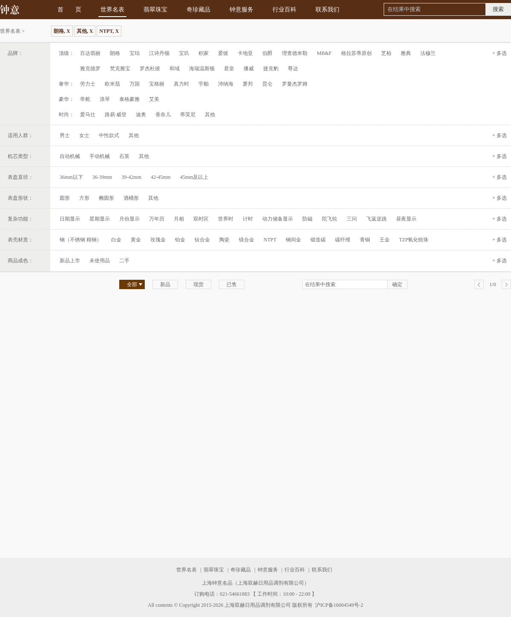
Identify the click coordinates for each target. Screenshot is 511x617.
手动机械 (99, 156)
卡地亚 (245, 53)
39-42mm (131, 177)
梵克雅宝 (120, 69)
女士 (84, 135)
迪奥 (141, 115)
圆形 (65, 198)
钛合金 (202, 240)
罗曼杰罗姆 (294, 84)
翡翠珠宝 (155, 9)
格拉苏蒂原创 (356, 53)
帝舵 (85, 99)
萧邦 (248, 84)
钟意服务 (241, 9)
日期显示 (70, 219)
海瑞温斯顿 (202, 69)
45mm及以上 (194, 177)
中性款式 (109, 135)
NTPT (270, 240)
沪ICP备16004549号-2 (338, 605)
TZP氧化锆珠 (413, 240)
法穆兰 (428, 53)
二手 (124, 261)
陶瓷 (224, 240)
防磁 (307, 219)
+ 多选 (499, 53)
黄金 (136, 240)
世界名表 (112, 9)
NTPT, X (109, 31)
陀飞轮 (329, 219)
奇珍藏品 (198, 9)
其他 (210, 115)
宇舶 (203, 84)
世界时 (225, 219)
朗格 (115, 53)
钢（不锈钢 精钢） (81, 240)
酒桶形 (131, 198)
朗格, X (62, 31)
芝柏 (386, 53)
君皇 (229, 69)
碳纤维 (342, 240)
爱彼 (223, 53)
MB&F (324, 53)
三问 (352, 219)
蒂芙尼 (187, 115)
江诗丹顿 (159, 53)
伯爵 (267, 53)
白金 (116, 240)
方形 (84, 198)
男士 (65, 135)
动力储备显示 (277, 219)
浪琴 (105, 99)
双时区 (201, 219)
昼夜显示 (406, 219)
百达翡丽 (90, 53)
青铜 (365, 240)
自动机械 (70, 156)
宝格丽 (156, 84)
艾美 (154, 99)
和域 (174, 69)
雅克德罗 (90, 69)
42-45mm (161, 177)
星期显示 (99, 219)
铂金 (180, 240)
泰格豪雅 (129, 99)
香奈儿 (163, 115)
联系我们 (327, 9)
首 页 (69, 9)
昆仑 (267, 84)
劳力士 (87, 84)
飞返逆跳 (376, 219)
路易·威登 (115, 115)
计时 (248, 219)
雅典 (406, 53)
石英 (124, 156)
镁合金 (246, 240)
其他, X (85, 31)
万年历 (156, 219)
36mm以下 (71, 177)
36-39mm (102, 177)
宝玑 (184, 53)
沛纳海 (225, 84)
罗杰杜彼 (150, 69)
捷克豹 (270, 69)
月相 (179, 219)
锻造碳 (318, 240)
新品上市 (70, 261)
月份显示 (129, 219)
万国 (134, 84)
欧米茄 (112, 84)
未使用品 (99, 261)
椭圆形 (106, 198)
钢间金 (293, 240)
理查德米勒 (294, 53)
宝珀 (134, 53)
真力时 (181, 84)
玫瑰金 (158, 240)
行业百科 (284, 9)
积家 (203, 53)
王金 (384, 240)
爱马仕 (87, 115)
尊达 (293, 69)
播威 (249, 69)
